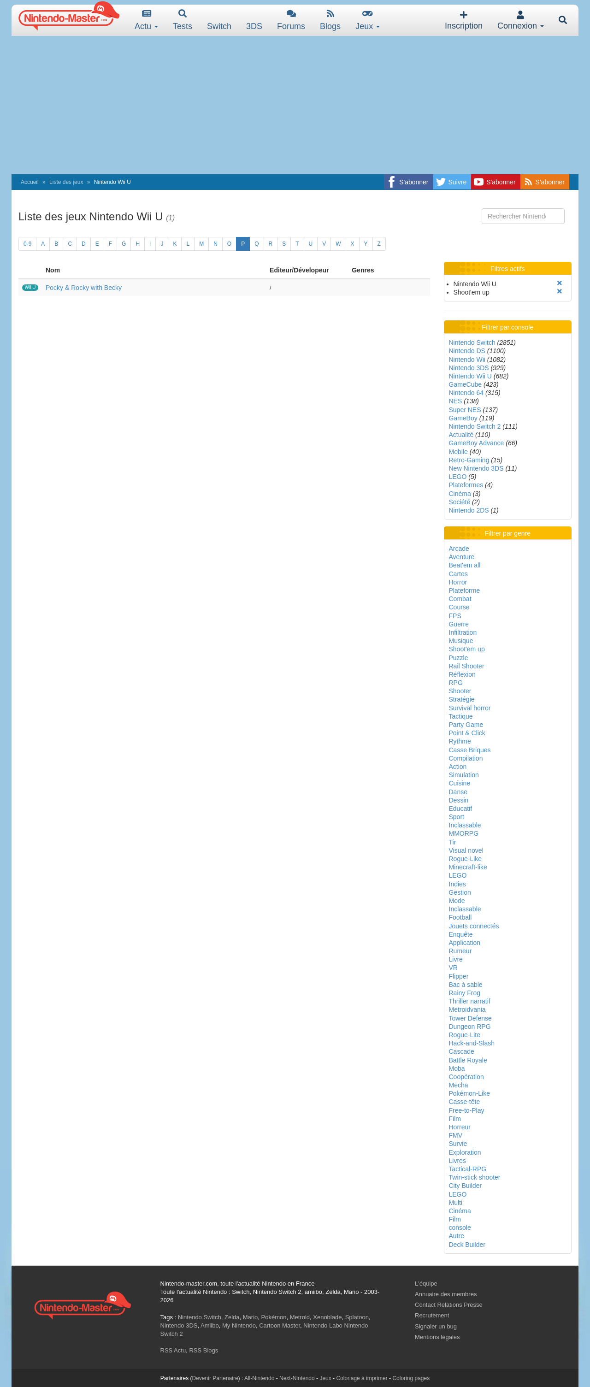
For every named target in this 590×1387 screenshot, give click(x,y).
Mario (250, 1317)
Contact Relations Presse (449, 1304)
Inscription (464, 20)
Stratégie (462, 699)
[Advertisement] (295, 105)
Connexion (520, 20)
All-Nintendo (259, 1378)
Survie (458, 1143)
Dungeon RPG (470, 1026)
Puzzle (458, 657)
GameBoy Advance (476, 443)
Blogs (330, 20)
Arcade (459, 548)
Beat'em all (465, 565)
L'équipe (426, 1283)
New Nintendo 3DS (476, 468)
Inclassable (465, 825)
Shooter (460, 691)
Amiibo (210, 1325)
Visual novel (466, 850)
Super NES (465, 409)
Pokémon (274, 1317)
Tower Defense (470, 1018)
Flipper (459, 976)
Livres (457, 1160)
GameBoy (463, 418)
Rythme (460, 741)
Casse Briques (470, 750)
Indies (457, 884)
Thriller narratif (469, 1001)
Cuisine (460, 783)
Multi (456, 1202)
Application (465, 942)
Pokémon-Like (469, 1093)
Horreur (460, 1127)
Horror (458, 582)
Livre (456, 959)
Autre (456, 1235)
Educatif (460, 808)
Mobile (458, 451)
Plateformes (466, 485)
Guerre (459, 624)
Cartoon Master (279, 1325)
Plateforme (464, 590)
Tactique (461, 716)
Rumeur (460, 951)
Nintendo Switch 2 (475, 426)
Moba (457, 1068)
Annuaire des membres (446, 1294)
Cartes (458, 574)
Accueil (30, 182)
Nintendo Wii (467, 359)
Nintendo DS (467, 350)
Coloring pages (411, 1378)
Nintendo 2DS (469, 510)
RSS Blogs (203, 1350)
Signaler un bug (436, 1326)
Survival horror (470, 708)
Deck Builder (467, 1244)
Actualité (461, 434)
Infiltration (463, 632)
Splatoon (357, 1317)
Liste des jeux (66, 182)
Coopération (466, 1076)
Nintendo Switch (472, 342)
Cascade (461, 1051)
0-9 (27, 244)
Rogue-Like (465, 858)
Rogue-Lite (465, 1035)
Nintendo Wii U (470, 376)
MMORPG (464, 833)
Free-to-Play (466, 1110)
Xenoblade (327, 1317)
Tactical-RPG (468, 1169)
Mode (457, 900)
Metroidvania (467, 1009)
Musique (461, 640)
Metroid (300, 1317)
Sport (456, 816)
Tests (182, 20)
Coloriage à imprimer (361, 1378)
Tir (452, 842)
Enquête (461, 934)
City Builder (465, 1185)
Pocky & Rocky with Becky (84, 287)
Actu (146, 20)
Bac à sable (466, 984)
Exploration (465, 1152)
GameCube (465, 384)
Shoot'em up (467, 649)
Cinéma (460, 493)
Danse (458, 792)
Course (459, 607)
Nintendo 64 (466, 392)
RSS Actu (173, 1350)
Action (458, 766)
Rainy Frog (464, 993)
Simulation (464, 775)
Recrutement (432, 1315)
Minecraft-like (468, 867)
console (460, 1227)
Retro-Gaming (469, 460)
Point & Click (467, 733)
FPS (455, 616)
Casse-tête (464, 1101)
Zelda (232, 1317)
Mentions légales (437, 1337)
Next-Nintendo (297, 1378)
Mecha (458, 1085)
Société (460, 502)
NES (455, 401)
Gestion (460, 892)
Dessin (459, 800)
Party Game (466, 724)
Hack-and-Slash (472, 1043)
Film (455, 1118)
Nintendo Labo (322, 1325)
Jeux (367, 20)
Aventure (462, 557)
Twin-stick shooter (475, 1177)
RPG (456, 682)
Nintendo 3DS (469, 368)
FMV (456, 1135)
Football (460, 917)
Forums (291, 20)
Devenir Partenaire (215, 1378)
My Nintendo (239, 1325)
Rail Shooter (466, 666)
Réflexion (462, 674)
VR (453, 967)
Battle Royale (468, 1060)
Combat (460, 598)
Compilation (466, 758)
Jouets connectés (474, 926)
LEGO (458, 476)
